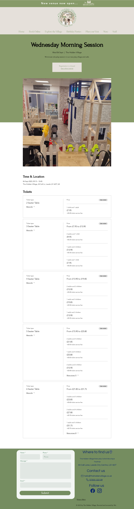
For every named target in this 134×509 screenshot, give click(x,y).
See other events (67, 68)
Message (23, 461)
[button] (105, 31)
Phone (45, 452)
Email (22, 481)
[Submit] (45, 493)
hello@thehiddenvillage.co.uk (98, 476)
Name (22, 452)
